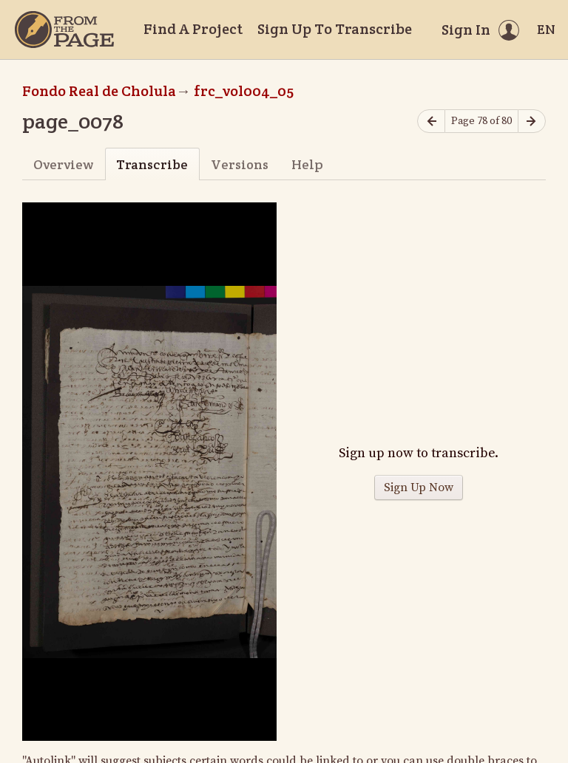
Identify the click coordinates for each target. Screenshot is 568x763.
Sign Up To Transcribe (334, 28)
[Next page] (532, 121)
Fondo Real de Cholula (99, 90)
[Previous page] (431, 121)
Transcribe (152, 164)
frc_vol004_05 (244, 90)
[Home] (64, 29)
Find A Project (193, 28)
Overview (63, 164)
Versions (239, 164)
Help (307, 164)
